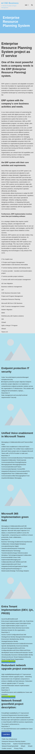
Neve (9, 752)
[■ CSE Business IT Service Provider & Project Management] (11, 5)
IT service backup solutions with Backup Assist (15, 268)
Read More (5, 393)
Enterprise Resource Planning (10, 299)
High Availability (6, 674)
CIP (2, 290)
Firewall (3, 713)
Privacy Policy (18, 748)
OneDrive (11, 566)
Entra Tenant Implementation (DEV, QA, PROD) (17, 610)
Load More (6, 734)
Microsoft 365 (14, 562)
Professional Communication (17, 471)
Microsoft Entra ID (15, 650)
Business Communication (9, 458)
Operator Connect (16, 469)
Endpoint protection (17, 377)
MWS (3, 313)
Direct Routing (15, 462)
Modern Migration (6, 309)
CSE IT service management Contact (12, 306)
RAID (3, 316)
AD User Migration (7, 283)
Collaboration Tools (14, 460)
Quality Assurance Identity (14, 655)
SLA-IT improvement (24, 674)
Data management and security (11, 395)
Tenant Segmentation (17, 659)
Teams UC (4, 332)
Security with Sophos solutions (14, 316)
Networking (14, 674)
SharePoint (10, 568)
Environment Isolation (17, 643)
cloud (3, 692)
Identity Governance (17, 646)
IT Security (13, 397)
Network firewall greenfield (10, 746)
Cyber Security (6, 377)
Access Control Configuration (10, 634)
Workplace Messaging (14, 478)
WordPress (23, 752)
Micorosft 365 (22, 526)
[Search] (32, 5)
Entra (10, 619)
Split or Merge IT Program (9, 325)
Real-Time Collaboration (15, 473)
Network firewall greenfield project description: (12, 704)
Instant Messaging (14, 464)
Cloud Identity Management (15, 637)
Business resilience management (11, 286)
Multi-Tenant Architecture (13, 652)
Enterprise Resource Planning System (13, 741)
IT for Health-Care (7, 259)
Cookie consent (6, 748)
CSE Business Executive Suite (10, 293)
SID (2, 319)
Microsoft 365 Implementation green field (15, 517)
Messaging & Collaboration (9, 442)
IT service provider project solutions (12, 276)
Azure (3, 619)
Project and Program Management (12, 296)
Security (10, 379)
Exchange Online (16, 553)
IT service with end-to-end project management (16, 279)
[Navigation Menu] (27, 5)
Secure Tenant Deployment (17, 657)
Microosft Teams (23, 442)
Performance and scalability (13, 692)
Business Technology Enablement (11, 541)
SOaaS (3, 322)
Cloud (7, 619)
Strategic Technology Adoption (19, 571)
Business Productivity (24, 458)
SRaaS (3, 328)
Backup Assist (6, 743)
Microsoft (15, 619)
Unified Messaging (17, 476)
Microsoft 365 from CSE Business (11, 303)
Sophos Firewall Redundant (21, 743)
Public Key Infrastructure (9, 739)
